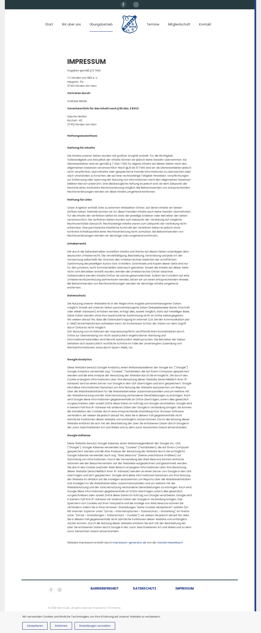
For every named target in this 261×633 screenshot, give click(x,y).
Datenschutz (144, 588)
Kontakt (205, 24)
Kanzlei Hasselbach (170, 542)
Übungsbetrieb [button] (101, 24)
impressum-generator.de (129, 542)
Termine (153, 24)
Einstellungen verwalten (95, 626)
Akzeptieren (35, 626)
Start (49, 24)
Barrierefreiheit (105, 588)
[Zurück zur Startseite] (129, 24)
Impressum (184, 588)
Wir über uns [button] (71, 24)
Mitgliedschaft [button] (179, 24)
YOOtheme (114, 608)
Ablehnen (61, 626)
